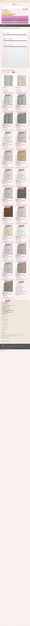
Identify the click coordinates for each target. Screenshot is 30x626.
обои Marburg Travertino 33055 (21, 130)
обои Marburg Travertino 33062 (21, 223)
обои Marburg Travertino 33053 (21, 111)
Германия (5, 65)
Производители (5, 316)
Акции (3, 317)
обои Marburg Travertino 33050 (8, 92)
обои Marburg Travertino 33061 (8, 223)
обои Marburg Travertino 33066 (21, 261)
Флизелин (5, 56)
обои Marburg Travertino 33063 (8, 242)
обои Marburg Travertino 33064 (21, 242)
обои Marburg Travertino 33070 (8, 279)
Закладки (4, 328)
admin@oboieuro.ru (6, 337)
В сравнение (5, 91)
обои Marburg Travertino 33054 (8, 130)
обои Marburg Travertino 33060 (21, 204)
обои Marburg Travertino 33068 (21, 186)
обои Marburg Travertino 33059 (21, 167)
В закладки (5, 89)
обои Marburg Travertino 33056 (8, 148)
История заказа (5, 327)
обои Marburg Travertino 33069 (8, 204)
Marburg (13, 28)
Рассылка (4, 330)
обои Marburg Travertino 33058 (8, 167)
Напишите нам (15, 22)
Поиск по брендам (7, 28)
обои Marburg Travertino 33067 (8, 186)
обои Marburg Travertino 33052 (8, 111)
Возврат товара (5, 320)
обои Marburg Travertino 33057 (21, 148)
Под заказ (5, 50)
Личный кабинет (5, 326)
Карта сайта (4, 321)
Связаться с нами (5, 319)
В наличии (5, 52)
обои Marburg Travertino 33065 (8, 261)
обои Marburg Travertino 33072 (8, 298)
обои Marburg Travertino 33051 (21, 92)
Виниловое (5, 61)
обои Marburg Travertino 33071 (21, 279)
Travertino (18, 28)
